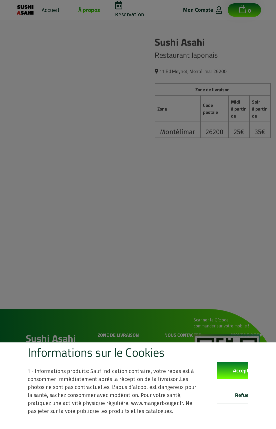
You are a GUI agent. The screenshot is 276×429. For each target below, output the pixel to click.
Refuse (243, 395)
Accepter (243, 370)
